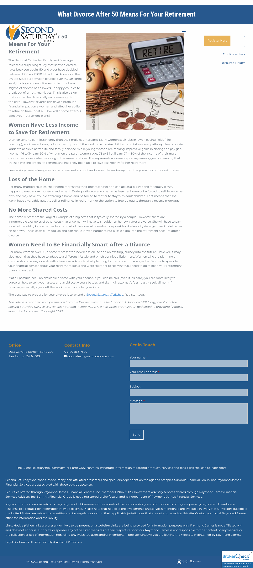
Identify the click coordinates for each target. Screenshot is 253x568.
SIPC (129, 492)
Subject (150, 386)
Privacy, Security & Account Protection (56, 542)
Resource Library (233, 63)
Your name (153, 357)
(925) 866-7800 (77, 351)
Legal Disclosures (17, 542)
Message (151, 401)
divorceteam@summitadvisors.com (90, 356)
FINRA (119, 492)
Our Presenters (234, 54)
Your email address (158, 372)
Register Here (217, 40)
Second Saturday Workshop (104, 294)
